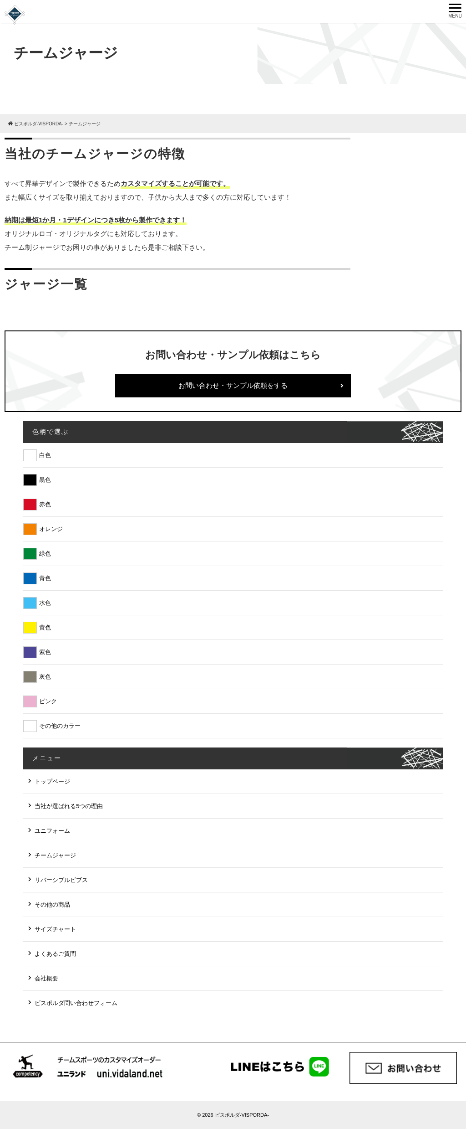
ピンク (48, 701)
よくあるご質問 (55, 953)
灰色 (45, 676)
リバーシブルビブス (61, 879)
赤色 (45, 504)
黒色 (45, 479)
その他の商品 (52, 904)
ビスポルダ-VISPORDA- (242, 1115)
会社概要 (46, 978)
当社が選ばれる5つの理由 (69, 806)
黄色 (45, 627)
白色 (45, 455)
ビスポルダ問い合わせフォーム (76, 1003)
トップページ (52, 781)
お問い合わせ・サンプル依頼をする (233, 385)
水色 (45, 602)
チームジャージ (55, 855)
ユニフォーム (52, 830)
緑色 (45, 553)
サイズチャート (55, 929)
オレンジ (51, 529)
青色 (45, 578)
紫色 (45, 652)
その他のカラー (60, 725)
